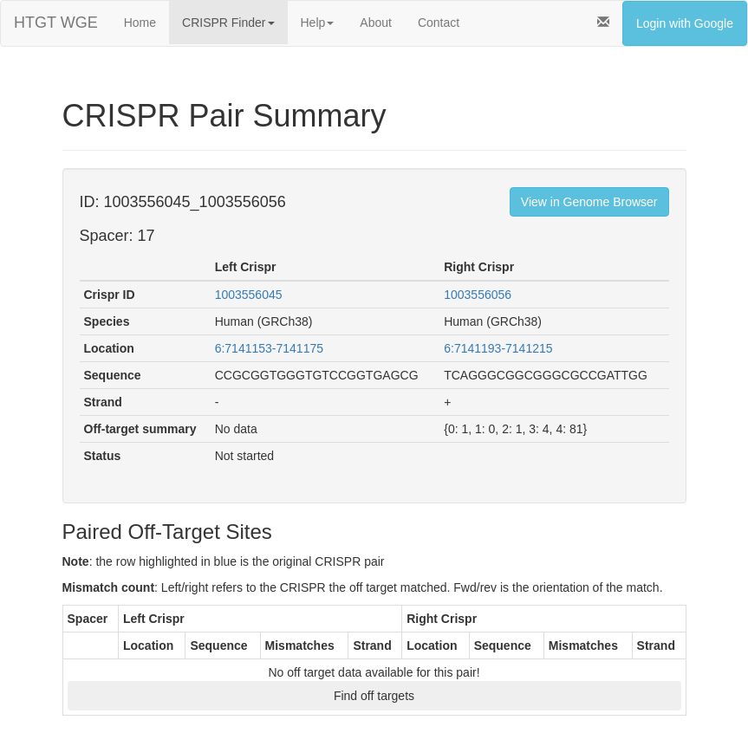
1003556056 (477, 295)
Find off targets (374, 696)
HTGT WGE (56, 22)
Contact (438, 22)
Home (140, 22)
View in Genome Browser (589, 202)
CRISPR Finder (228, 22)
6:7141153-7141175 (269, 348)
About (376, 22)
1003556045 (249, 295)
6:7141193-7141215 (498, 348)
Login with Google (684, 23)
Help (318, 22)
